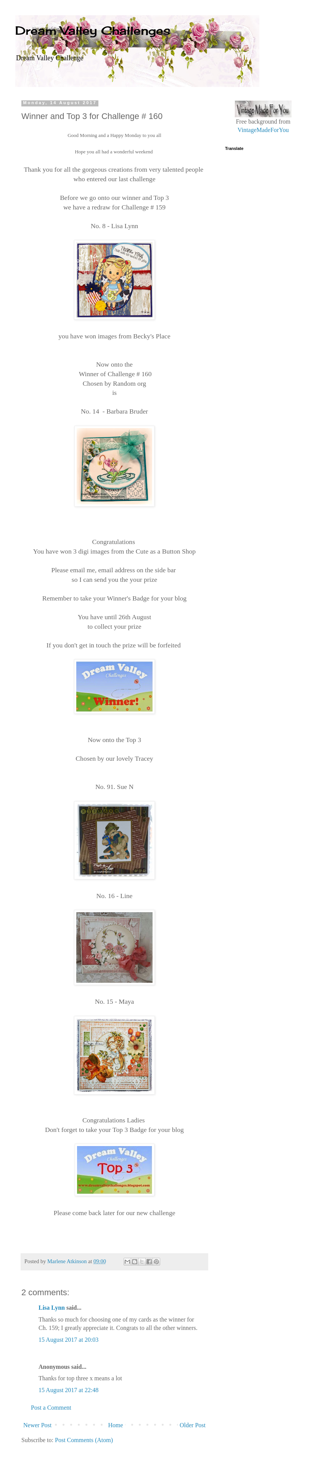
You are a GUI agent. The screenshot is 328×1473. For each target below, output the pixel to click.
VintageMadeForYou (263, 130)
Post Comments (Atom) (84, 1440)
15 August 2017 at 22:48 (68, 1390)
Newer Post (37, 1425)
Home (115, 1425)
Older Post (193, 1425)
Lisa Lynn (52, 1307)
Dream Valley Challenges (92, 30)
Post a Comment (51, 1407)
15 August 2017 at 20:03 (68, 1339)
